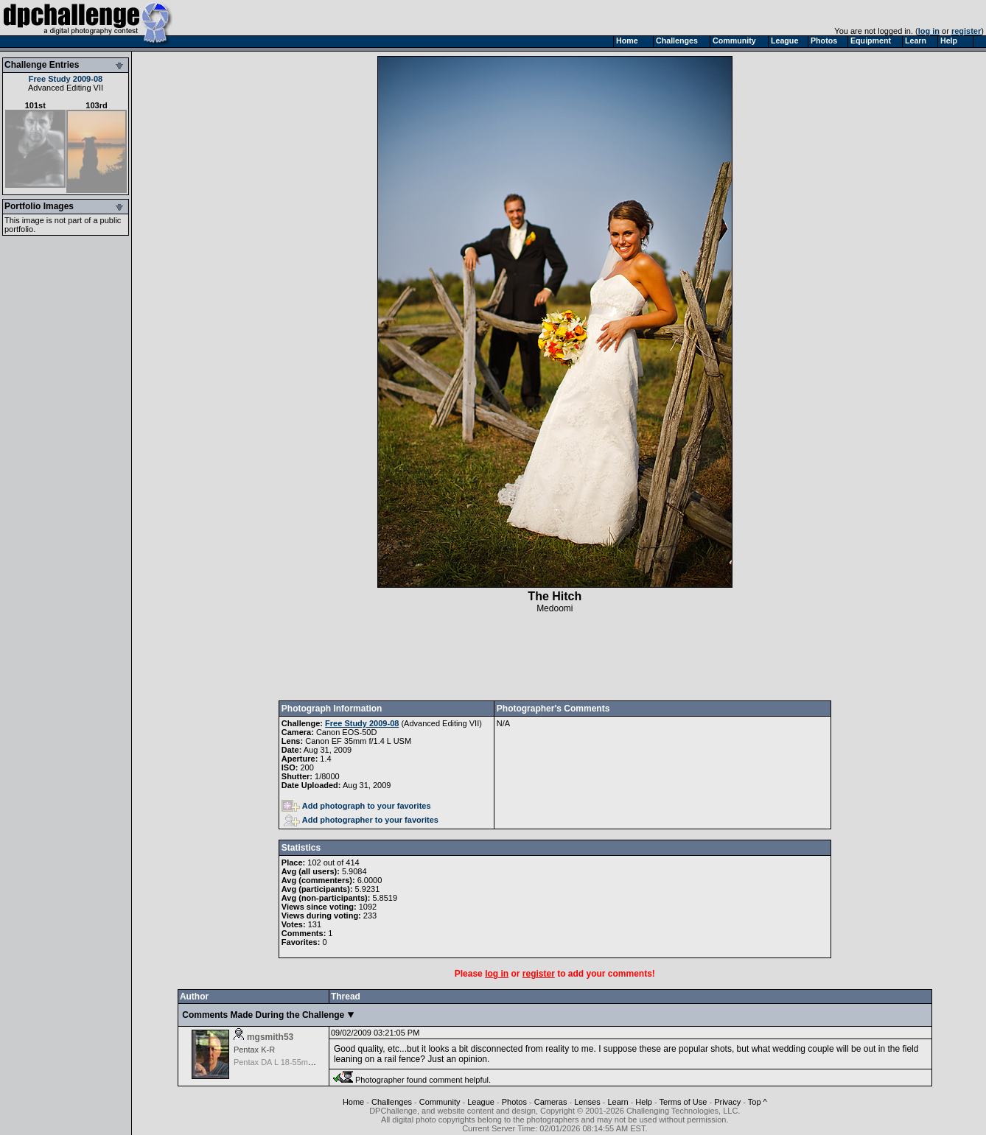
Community (440, 1101)
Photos (514, 1101)
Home (353, 1101)
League (480, 1101)
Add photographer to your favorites (361, 819)
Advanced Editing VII (65, 87)
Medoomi (554, 608)
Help (643, 1101)
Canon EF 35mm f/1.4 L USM (358, 741)
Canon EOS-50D (346, 732)
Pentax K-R (254, 1049)
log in (929, 31)
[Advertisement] (555, 657)
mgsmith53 (270, 1037)
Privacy (727, 1101)
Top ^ (757, 1101)
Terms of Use (683, 1101)
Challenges (391, 1101)
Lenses (587, 1101)
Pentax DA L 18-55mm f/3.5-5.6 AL (296, 1062)
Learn (617, 1101)
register (966, 31)
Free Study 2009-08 (65, 78)
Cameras (550, 1101)
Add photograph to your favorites (356, 805)
